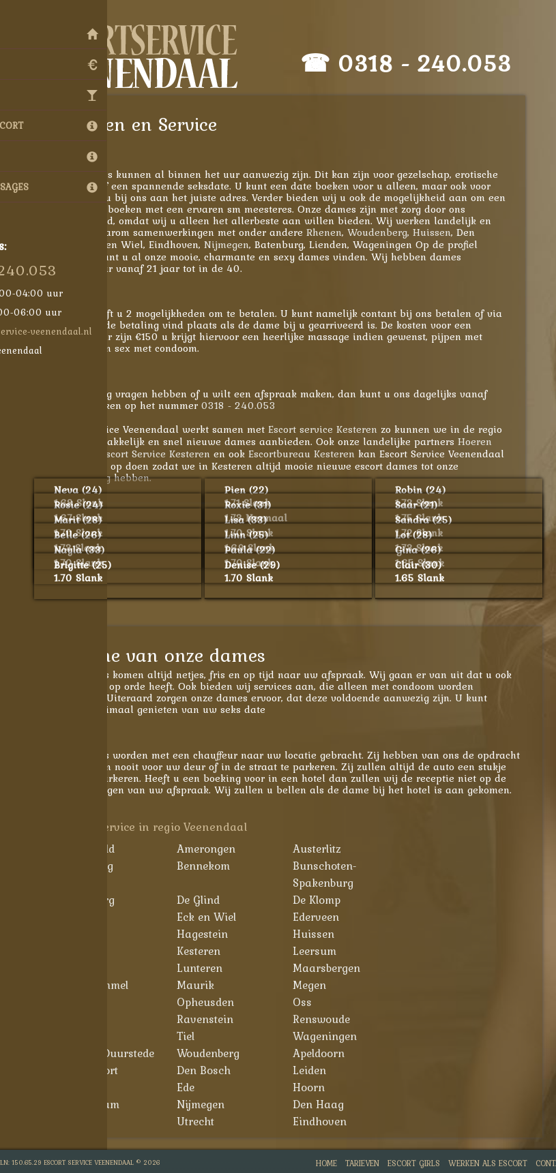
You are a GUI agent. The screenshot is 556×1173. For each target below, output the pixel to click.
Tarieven (362, 1163)
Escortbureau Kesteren (315, 453)
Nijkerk (92, 1002)
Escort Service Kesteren (169, 453)
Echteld (92, 917)
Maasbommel (108, 985)
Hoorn (322, 1087)
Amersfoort (103, 1070)
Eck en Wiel (220, 917)
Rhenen (337, 232)
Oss (315, 1002)
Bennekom (217, 865)
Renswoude (335, 1019)
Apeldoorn (332, 1053)
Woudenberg (391, 232)
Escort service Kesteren (336, 429)
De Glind (211, 900)
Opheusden (219, 1002)
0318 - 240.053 (438, 63)
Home (326, 1163)
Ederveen (329, 917)
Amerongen (219, 848)
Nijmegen (240, 244)
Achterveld (101, 848)
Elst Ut (90, 934)
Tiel (199, 1036)
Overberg (97, 1019)
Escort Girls (413, 1163)
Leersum (328, 951)
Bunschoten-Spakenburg (338, 874)
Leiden (323, 1070)
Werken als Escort (487, 1163)
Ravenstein (218, 1019)
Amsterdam (103, 1104)
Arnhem (94, 1087)
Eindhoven (333, 1121)
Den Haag (331, 1104)
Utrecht (209, 1121)
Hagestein (216, 934)
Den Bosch (217, 1070)
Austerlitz (330, 848)
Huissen (445, 232)
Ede (199, 1087)
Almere (92, 1121)
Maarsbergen (340, 968)
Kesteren (212, 951)
